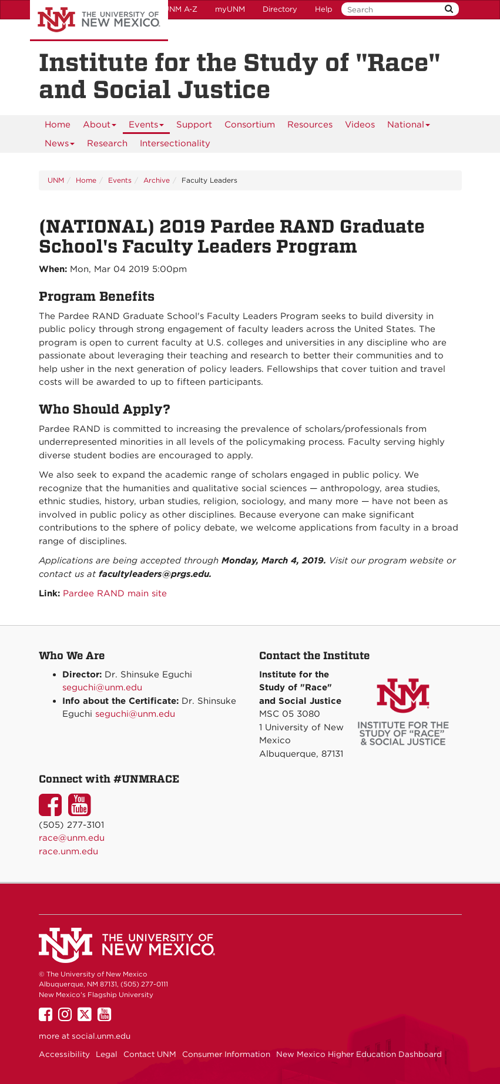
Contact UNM (149, 1054)
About (100, 126)
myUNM (230, 9)
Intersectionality (175, 143)
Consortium (249, 124)
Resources (310, 124)
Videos (360, 124)
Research (107, 143)
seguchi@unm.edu (102, 687)
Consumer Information (226, 1054)
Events (147, 126)
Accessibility (64, 1054)
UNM (56, 180)
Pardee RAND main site (115, 593)
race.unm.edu (68, 851)
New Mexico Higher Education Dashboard (359, 1054)
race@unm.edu (72, 838)
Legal (107, 1054)
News (60, 145)
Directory (280, 9)
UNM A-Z (180, 9)
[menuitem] (57, 124)
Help (324, 9)
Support (194, 124)
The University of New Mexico (99, 20)
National (409, 126)
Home (58, 124)
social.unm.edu (101, 1036)
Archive (156, 180)
